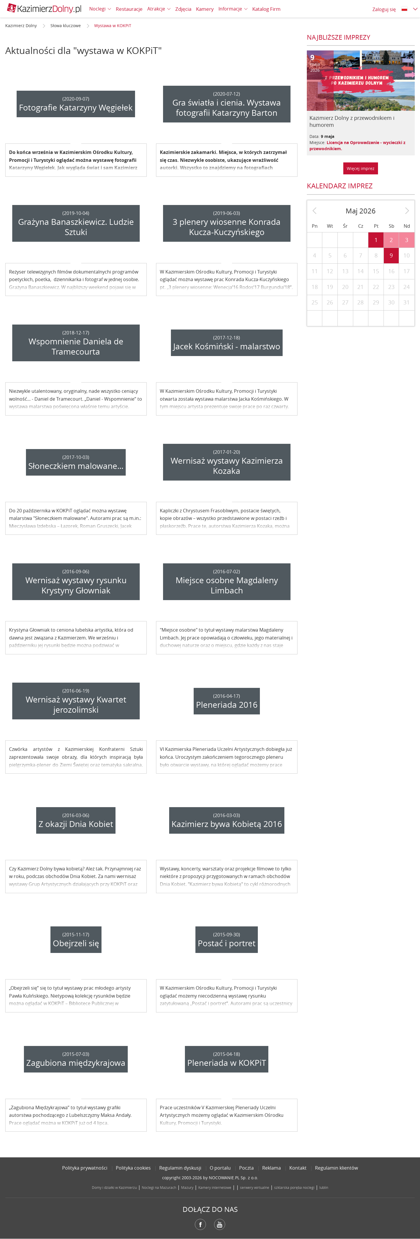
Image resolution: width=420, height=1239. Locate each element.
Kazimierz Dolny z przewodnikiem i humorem (352, 121)
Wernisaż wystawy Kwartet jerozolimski (76, 704)
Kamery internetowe (214, 1187)
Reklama (271, 1168)
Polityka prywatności (84, 1168)
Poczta (246, 1168)
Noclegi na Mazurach (159, 1187)
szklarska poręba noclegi (294, 1187)
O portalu (220, 1168)
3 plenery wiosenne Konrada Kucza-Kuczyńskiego (227, 226)
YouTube (219, 1224)
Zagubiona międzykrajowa (75, 1062)
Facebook (200, 1224)
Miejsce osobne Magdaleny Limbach (227, 585)
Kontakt (298, 1168)
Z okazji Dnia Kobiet (75, 824)
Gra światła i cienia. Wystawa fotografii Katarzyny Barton (226, 107)
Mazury (187, 1187)
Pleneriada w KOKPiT (226, 1062)
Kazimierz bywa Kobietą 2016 (227, 824)
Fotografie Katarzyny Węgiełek (76, 107)
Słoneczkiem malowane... (75, 465)
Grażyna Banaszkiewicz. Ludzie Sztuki (76, 226)
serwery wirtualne (254, 1187)
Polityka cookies (133, 1168)
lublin (323, 1187)
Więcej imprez (360, 168)
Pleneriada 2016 (227, 704)
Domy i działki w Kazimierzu (114, 1187)
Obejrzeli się (76, 943)
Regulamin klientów (336, 1168)
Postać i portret (227, 943)
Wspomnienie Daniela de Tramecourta (76, 346)
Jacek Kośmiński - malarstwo (226, 346)
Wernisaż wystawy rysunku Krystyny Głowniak (76, 585)
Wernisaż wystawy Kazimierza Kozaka (227, 465)
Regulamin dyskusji (180, 1168)
